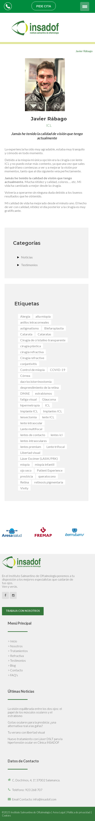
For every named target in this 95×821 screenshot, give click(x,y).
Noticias (27, 257)
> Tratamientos (18, 651)
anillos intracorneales (34, 322)
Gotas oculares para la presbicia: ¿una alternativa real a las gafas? (32, 724)
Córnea (25, 375)
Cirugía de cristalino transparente (42, 340)
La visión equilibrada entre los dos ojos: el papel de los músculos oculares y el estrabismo (35, 712)
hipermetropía (30, 405)
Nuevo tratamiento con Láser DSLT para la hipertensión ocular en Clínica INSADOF (35, 740)
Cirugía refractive (32, 358)
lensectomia (28, 417)
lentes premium (30, 447)
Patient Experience (49, 470)
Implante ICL (29, 411)
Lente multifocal (31, 429)
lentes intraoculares (33, 441)
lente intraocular (31, 423)
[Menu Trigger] (84, 6)
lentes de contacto (32, 435)
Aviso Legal (59, 812)
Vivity (24, 488)
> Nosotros (15, 646)
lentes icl (56, 435)
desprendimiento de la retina (39, 387)
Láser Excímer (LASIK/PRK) (39, 458)
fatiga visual (28, 399)
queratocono (47, 476)
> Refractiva (16, 656)
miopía (25, 464)
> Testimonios (17, 660)
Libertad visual (30, 452)
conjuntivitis (28, 364)
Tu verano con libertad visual (26, 732)
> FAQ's (13, 675)
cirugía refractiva (32, 352)
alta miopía (43, 316)
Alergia (25, 316)
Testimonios (29, 265)
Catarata (26, 334)
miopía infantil (44, 464)
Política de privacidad (78, 812)
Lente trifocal (55, 447)
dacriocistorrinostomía (36, 381)
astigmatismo (29, 328)
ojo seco (26, 470)
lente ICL (48, 417)
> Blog (12, 665)
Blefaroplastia (54, 328)
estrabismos (43, 393)
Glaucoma (49, 399)
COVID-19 (57, 370)
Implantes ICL (52, 411)
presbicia (26, 476)
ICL (47, 405)
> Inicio (12, 641)
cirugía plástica (30, 346)
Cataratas (44, 334)
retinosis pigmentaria (48, 482)
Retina (24, 482)
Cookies (6, 815)
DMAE (25, 393)
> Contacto (15, 670)
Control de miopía (32, 370)
